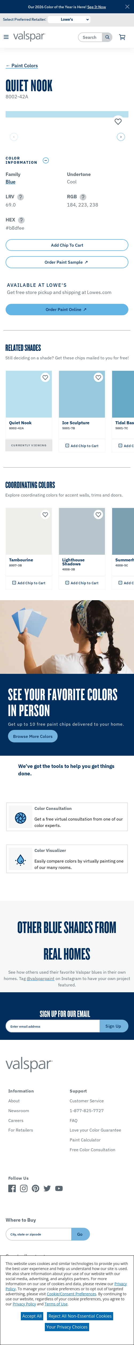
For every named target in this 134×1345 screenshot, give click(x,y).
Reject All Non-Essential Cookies (80, 1316)
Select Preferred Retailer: (24, 19)
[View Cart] (122, 37)
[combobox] (90, 37)
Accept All (32, 1316)
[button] (6, 37)
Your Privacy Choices (67, 1327)
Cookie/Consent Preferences (71, 1293)
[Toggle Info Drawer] (84, 160)
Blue (10, 182)
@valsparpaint (40, 978)
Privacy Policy (24, 1303)
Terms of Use (56, 1303)
